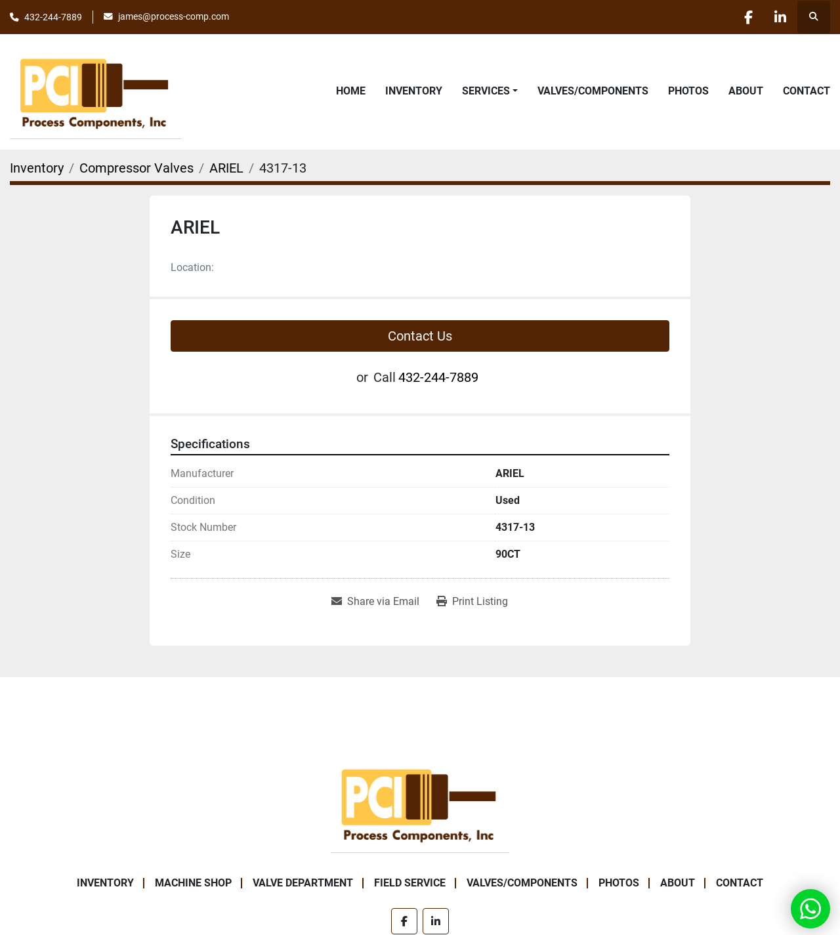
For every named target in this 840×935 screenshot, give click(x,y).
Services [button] (486, 91)
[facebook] (746, 17)
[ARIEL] (226, 168)
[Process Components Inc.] (420, 803)
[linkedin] (779, 17)
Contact (806, 91)
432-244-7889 (53, 17)
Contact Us (420, 336)
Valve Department (303, 883)
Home (351, 91)
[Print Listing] (472, 601)
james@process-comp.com (173, 16)
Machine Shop (193, 883)
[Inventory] (37, 168)
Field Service (410, 883)
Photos (688, 91)
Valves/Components (592, 91)
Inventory (413, 91)
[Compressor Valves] (136, 168)
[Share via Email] (375, 601)
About (745, 91)
